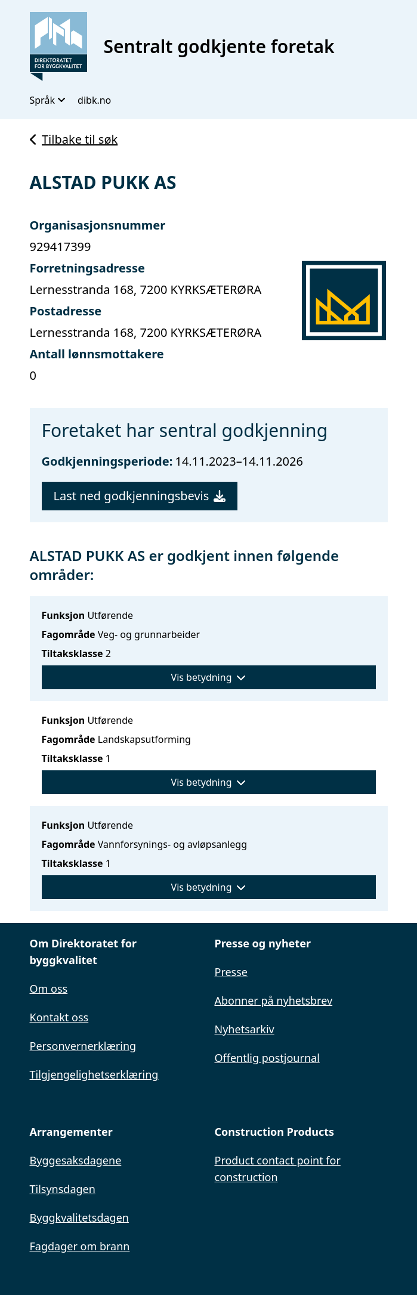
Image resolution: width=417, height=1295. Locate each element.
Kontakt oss (59, 1017)
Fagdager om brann (80, 1246)
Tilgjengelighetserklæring (94, 1074)
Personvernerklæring (83, 1046)
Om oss (49, 988)
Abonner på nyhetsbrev (274, 1000)
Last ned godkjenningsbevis (140, 496)
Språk (48, 100)
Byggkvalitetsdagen (79, 1217)
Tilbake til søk (74, 139)
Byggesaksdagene (76, 1160)
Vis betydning (208, 677)
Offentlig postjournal (267, 1058)
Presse (231, 972)
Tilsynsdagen (62, 1189)
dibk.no (94, 100)
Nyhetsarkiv (244, 1029)
